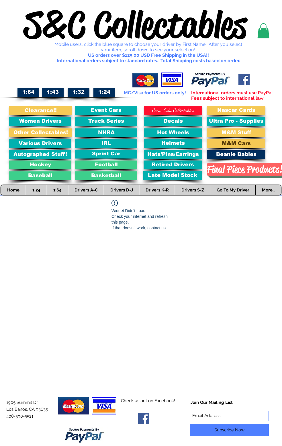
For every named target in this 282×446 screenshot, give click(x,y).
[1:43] (53, 92)
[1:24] (104, 92)
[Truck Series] (106, 121)
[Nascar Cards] (236, 110)
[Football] (106, 165)
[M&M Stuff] (236, 132)
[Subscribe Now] (229, 430)
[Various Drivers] (40, 143)
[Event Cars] (106, 110)
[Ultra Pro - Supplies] (236, 121)
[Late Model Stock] (172, 175)
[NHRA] (106, 132)
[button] (263, 30)
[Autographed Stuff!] (40, 154)
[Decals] (173, 121)
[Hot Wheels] (173, 132)
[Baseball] (40, 175)
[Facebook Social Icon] (244, 79)
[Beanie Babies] (236, 154)
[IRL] (106, 143)
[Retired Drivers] (173, 165)
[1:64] (28, 92)
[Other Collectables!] (40, 132)
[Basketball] (106, 175)
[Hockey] (40, 165)
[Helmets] (173, 143)
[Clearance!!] (40, 110)
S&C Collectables (135, 24)
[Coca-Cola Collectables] (173, 110)
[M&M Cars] (236, 143)
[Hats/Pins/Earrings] (173, 154)
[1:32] (78, 92)
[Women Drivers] (40, 121)
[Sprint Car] (106, 154)
